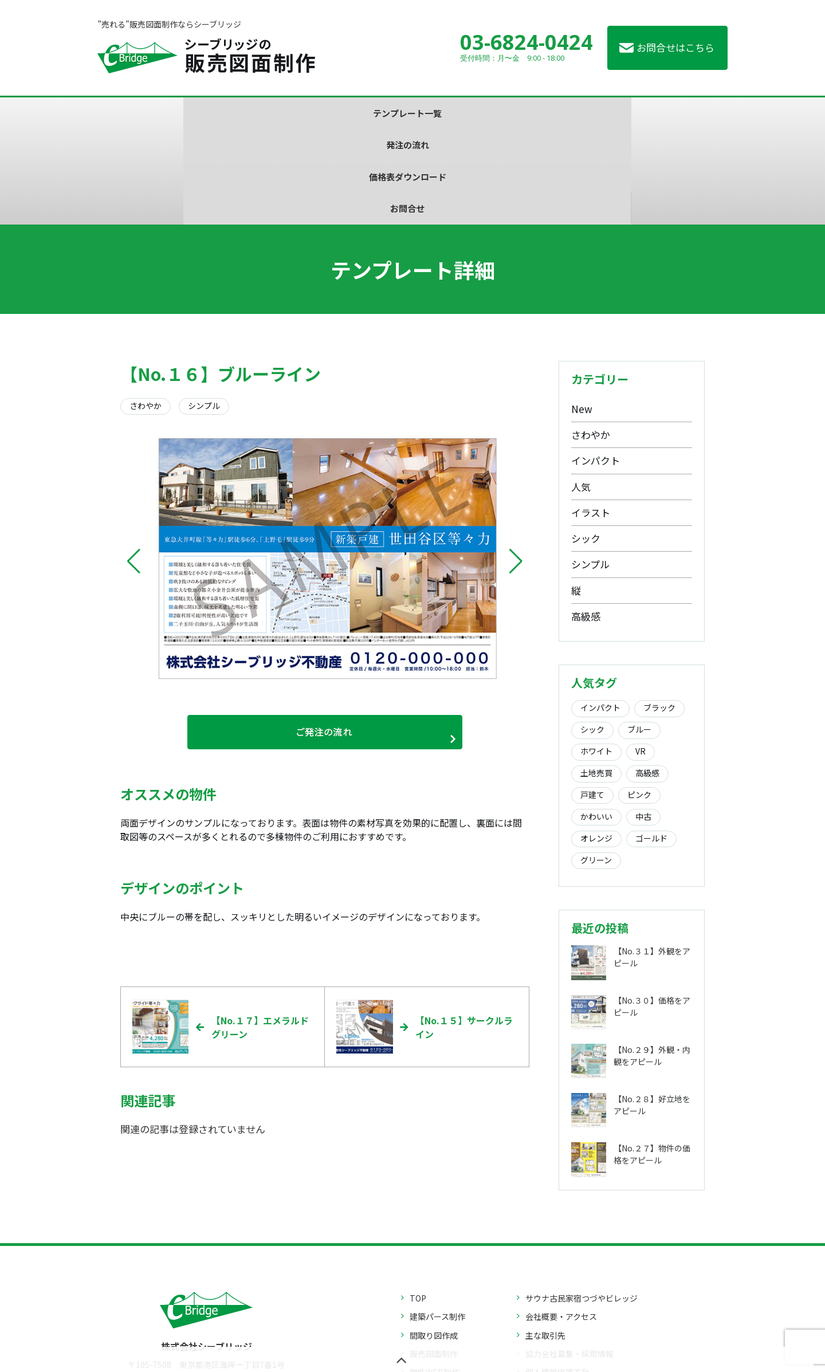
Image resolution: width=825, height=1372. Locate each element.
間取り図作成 (434, 1242)
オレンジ (596, 743)
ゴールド (651, 743)
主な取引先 (545, 1242)
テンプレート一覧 (241, 113)
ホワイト (596, 656)
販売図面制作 (434, 1261)
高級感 (585, 521)
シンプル (590, 469)
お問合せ (584, 113)
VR (640, 656)
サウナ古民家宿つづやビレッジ (581, 1205)
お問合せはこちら (675, 47)
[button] (134, 466)
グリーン (596, 764)
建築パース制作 (437, 1224)
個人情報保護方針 (557, 1279)
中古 (643, 721)
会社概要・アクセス (561, 1224)
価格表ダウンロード (470, 113)
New (581, 313)
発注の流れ (355, 113)
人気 (581, 391)
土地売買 (596, 677)
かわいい (596, 721)
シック (585, 443)
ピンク (639, 699)
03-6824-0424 (526, 42)
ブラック (659, 612)
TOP (418, 1205)
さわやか (590, 339)
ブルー (639, 634)
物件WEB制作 (434, 1279)
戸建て (592, 699)
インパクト (595, 365)
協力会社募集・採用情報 (569, 1261)
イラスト (590, 417)
